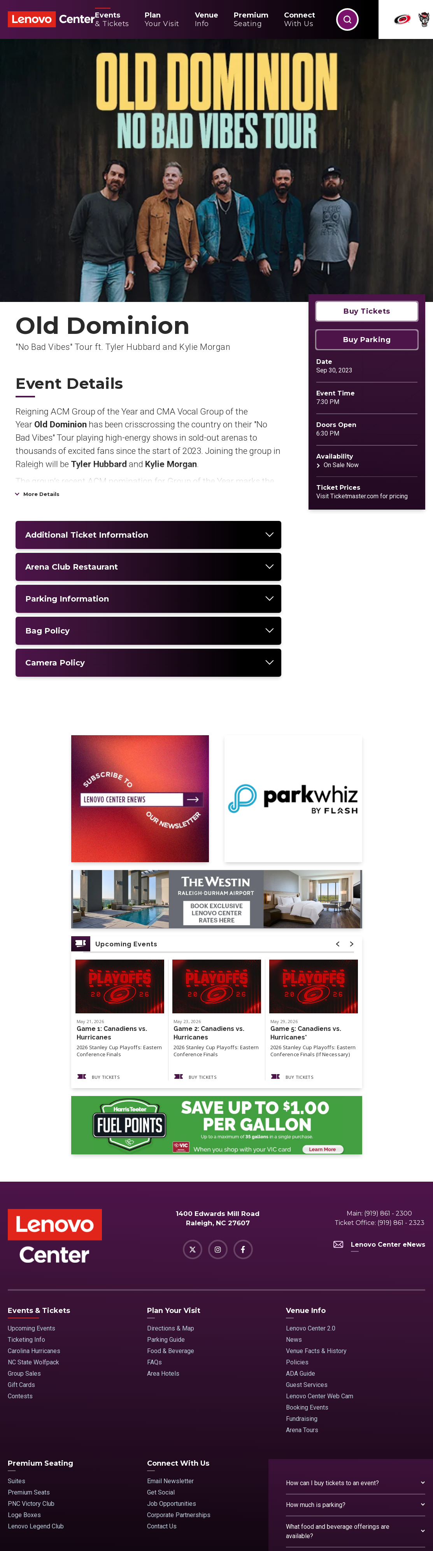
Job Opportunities (171, 1393)
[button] (347, 19)
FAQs (154, 1252)
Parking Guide (166, 1229)
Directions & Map (170, 1218)
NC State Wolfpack (33, 1252)
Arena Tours (302, 1319)
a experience (389, 1534)
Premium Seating (40, 1353)
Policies (297, 1252)
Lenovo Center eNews (379, 1134)
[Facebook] (243, 1139)
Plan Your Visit (173, 1200)
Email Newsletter (170, 1371)
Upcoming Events (31, 1218)
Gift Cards (21, 1274)
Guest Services (307, 1274)
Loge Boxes (24, 1404)
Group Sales (24, 1263)
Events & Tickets (39, 1200)
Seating (251, 19)
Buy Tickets (367, 201)
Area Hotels (163, 1263)
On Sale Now (341, 354)
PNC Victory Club (31, 1393)
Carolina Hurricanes (34, 1240)
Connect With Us (178, 1353)
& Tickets (112, 19)
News (294, 1229)
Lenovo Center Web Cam (319, 1286)
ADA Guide (300, 1263)
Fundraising (301, 1308)
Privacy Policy (164, 1534)
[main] (216, 555)
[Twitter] (192, 1139)
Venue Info (306, 1200)
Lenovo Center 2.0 (310, 1218)
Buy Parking (367, 229)
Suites (16, 1371)
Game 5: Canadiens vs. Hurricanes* (305, 923)
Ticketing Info (26, 1229)
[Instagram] (218, 1139)
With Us (299, 19)
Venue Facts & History (316, 1240)
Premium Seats (29, 1382)
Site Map (78, 1534)
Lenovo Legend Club (36, 1416)
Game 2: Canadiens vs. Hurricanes (209, 923)
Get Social (161, 1382)
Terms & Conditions (118, 1534)
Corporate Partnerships (178, 1404)
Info (206, 19)
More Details (41, 384)
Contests (20, 1286)
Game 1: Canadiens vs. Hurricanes (112, 923)
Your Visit (162, 19)
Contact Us (162, 1416)
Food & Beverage (170, 1240)
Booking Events (307, 1297)
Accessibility (201, 1534)
